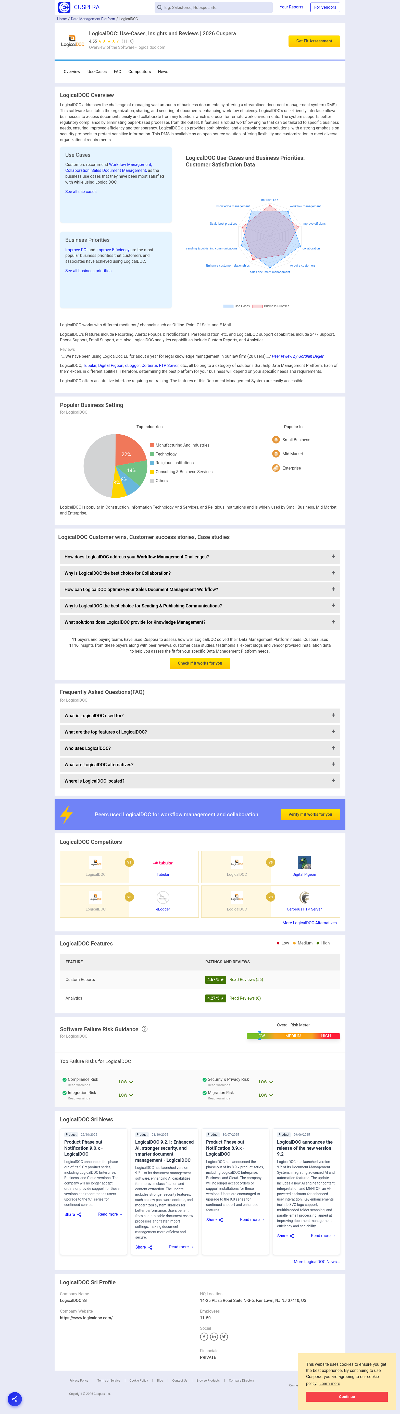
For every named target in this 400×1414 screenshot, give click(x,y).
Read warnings (219, 1085)
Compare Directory (241, 1380)
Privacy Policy (78, 1380)
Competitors (139, 71)
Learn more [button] (329, 1383)
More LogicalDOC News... (317, 1261)
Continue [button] (347, 1397)
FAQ (117, 71)
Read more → (110, 1214)
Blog (160, 1380)
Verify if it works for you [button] (310, 799)
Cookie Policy (139, 1380)
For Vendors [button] (325, 7)
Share (70, 1214)
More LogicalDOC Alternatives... (311, 922)
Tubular (89, 365)
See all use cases (81, 191)
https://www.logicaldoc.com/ (86, 1317)
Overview (72, 71)
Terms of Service (108, 1380)
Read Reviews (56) (246, 979)
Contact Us (180, 1380)
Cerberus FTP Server (160, 365)
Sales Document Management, (119, 170)
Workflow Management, (130, 164)
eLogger (132, 365)
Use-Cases (97, 71)
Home (62, 19)
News (163, 71)
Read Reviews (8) (245, 998)
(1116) (128, 41)
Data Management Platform (93, 19)
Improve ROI (77, 249)
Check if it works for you (200, 663)
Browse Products (208, 1380)
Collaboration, (78, 170)
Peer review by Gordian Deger (297, 356)
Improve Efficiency (113, 249)
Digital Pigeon (110, 365)
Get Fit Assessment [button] (314, 41)
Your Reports (291, 7)
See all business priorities (88, 270)
